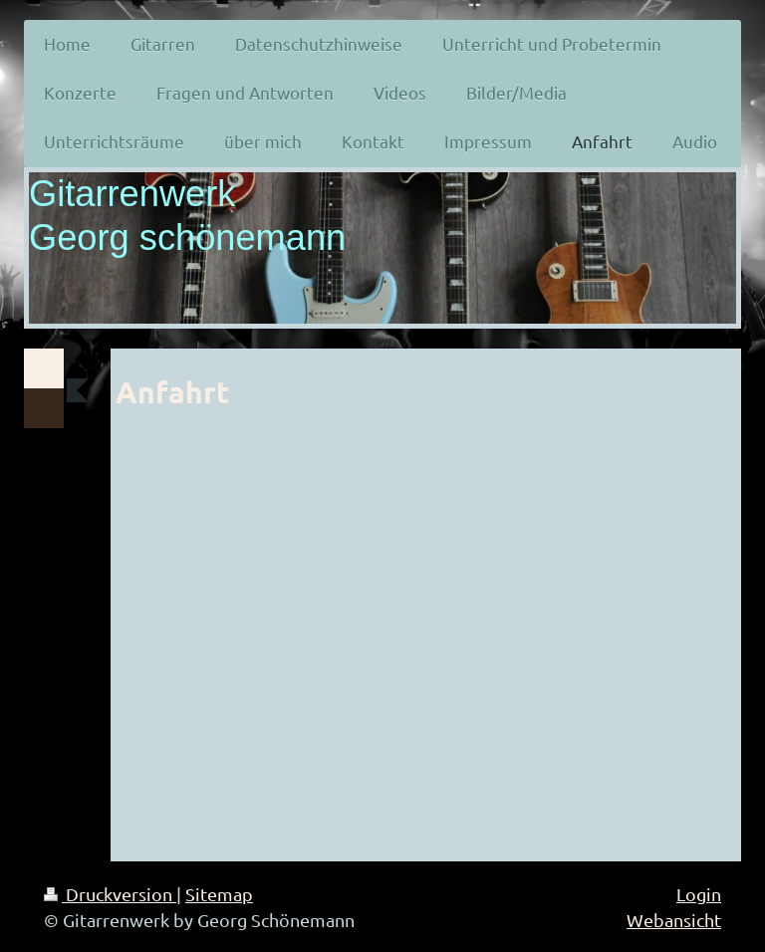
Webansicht (674, 919)
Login (698, 893)
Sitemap (219, 893)
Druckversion (110, 893)
